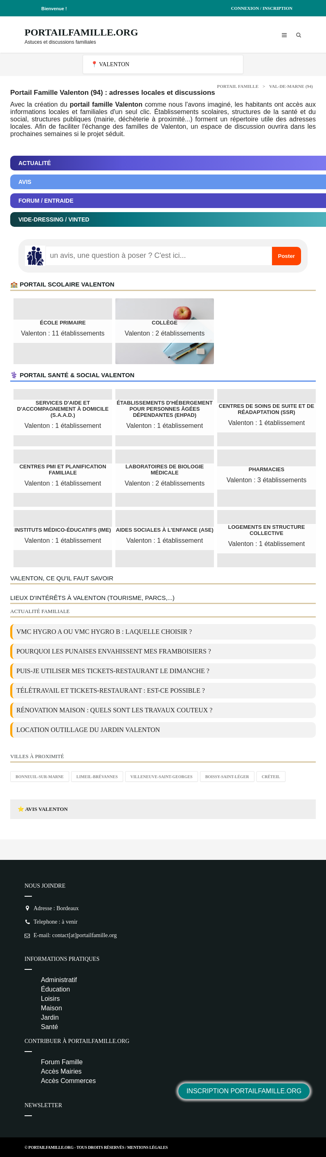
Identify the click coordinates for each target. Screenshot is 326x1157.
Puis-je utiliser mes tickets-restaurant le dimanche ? (112, 670)
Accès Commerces (68, 1080)
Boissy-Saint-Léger (227, 776)
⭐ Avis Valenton (43, 809)
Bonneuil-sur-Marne (40, 776)
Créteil (271, 776)
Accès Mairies (61, 1071)
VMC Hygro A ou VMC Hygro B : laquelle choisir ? (104, 631)
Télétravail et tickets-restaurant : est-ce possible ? (110, 690)
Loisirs (50, 998)
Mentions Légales (147, 1147)
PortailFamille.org (81, 32)
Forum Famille (62, 1062)
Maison (51, 1008)
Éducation (55, 989)
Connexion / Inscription (261, 8)
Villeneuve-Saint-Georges (161, 776)
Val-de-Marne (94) (291, 86)
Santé (49, 1026)
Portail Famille (238, 86)
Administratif (59, 979)
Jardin (50, 1017)
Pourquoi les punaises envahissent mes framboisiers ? (113, 651)
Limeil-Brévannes (97, 776)
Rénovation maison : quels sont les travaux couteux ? (114, 710)
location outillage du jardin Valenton (88, 729)
